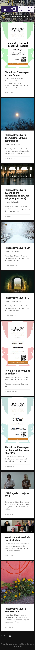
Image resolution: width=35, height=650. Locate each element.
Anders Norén (17, 646)
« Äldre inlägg (6, 636)
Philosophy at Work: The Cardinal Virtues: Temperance (16, 138)
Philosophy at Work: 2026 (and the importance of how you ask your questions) (17, 194)
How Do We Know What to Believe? (17, 372)
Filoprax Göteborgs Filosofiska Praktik (17, 644)
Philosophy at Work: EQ (17, 247)
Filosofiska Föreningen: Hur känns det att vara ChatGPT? (17, 450)
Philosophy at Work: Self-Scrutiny (15, 610)
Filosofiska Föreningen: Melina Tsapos (17, 74)
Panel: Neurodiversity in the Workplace (17, 539)
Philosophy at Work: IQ (17, 297)
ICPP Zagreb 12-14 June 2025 (17, 495)
